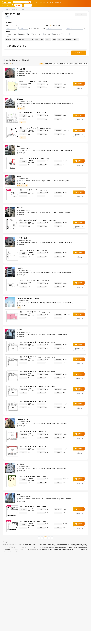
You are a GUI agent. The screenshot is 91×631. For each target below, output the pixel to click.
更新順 (41, 63)
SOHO (34, 34)
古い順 (72, 63)
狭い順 (85, 63)
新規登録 (18, 5)
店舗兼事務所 (22, 34)
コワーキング (47, 34)
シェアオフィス (56, 34)
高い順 (56, 63)
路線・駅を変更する (81, 14)
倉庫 (40, 34)
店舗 (15, 34)
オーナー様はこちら (6, 5)
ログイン (28, 5)
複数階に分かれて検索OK (39, 28)
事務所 (9, 34)
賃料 (47, 25)
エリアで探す (36, 2)
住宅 (29, 34)
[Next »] (52, 538)
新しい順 (66, 63)
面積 (7, 25)
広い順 (80, 63)
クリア (68, 52)
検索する (78, 52)
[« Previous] (39, 538)
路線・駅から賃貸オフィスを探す (12, 9)
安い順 (51, 63)
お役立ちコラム (58, 2)
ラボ (72, 34)
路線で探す (42, 2)
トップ (3, 9)
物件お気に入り (50, 2)
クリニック (65, 34)
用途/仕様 (8, 31)
